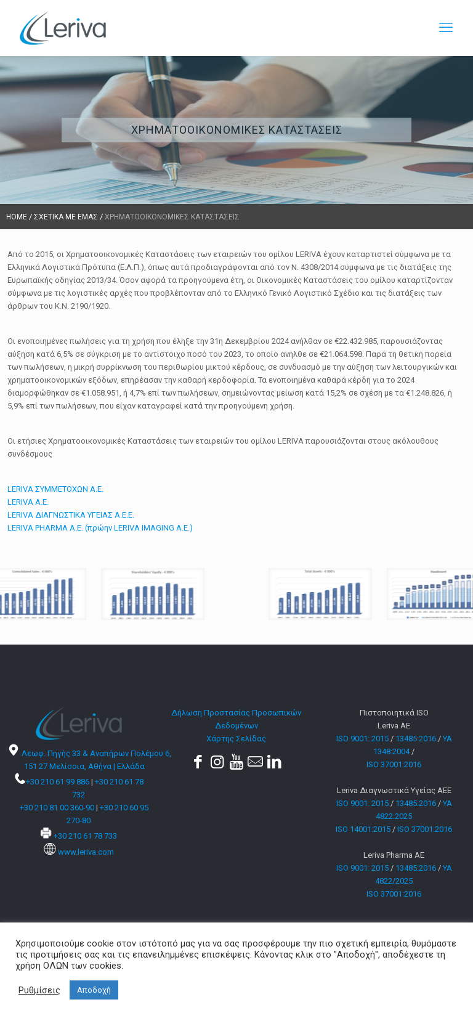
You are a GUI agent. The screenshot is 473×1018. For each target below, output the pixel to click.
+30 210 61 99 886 (57, 781)
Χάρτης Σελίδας (236, 738)
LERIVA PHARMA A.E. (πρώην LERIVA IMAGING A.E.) (100, 527)
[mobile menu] (445, 27)
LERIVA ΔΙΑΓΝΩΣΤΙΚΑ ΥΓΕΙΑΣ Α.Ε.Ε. (70, 514)
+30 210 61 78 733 (85, 836)
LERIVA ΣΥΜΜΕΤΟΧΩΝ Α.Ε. (55, 489)
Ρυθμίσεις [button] (39, 990)
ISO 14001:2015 (363, 829)
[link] (117, 594)
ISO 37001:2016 (393, 764)
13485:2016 (415, 738)
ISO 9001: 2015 (362, 738)
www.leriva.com (86, 852)
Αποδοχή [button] (94, 990)
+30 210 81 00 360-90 (57, 807)
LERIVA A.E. (28, 502)
